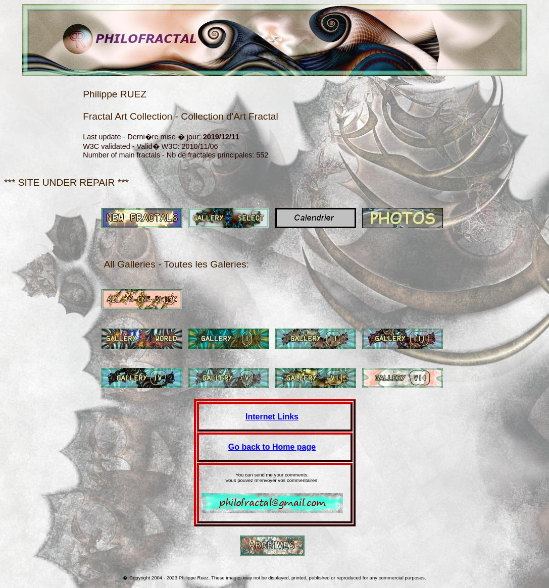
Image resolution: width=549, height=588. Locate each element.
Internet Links (271, 416)
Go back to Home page (272, 447)
